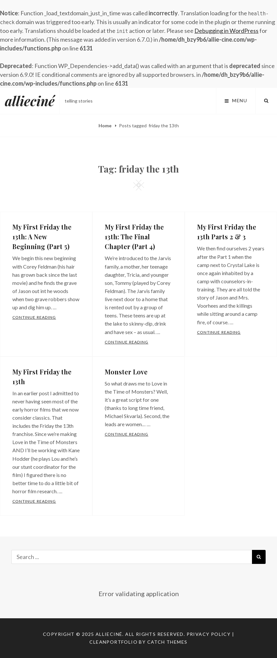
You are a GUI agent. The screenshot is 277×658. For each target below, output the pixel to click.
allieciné (30, 100)
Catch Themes (167, 642)
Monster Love (126, 371)
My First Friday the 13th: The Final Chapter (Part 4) (134, 236)
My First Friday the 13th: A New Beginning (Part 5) (42, 236)
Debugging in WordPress (226, 30)
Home (105, 125)
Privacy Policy (209, 634)
